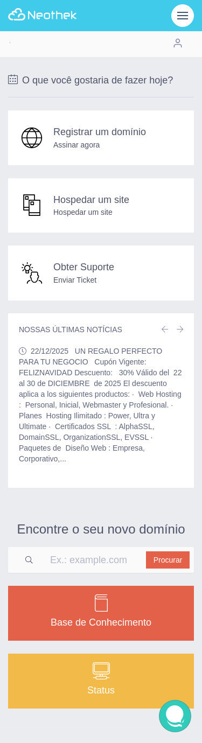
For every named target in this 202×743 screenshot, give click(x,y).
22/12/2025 (49, 351)
